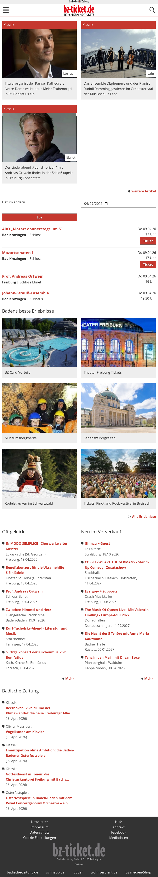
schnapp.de (55, 872)
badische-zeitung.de (22, 872)
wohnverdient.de (104, 872)
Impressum (40, 827)
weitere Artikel (143, 191)
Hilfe (118, 821)
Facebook (118, 832)
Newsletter (39, 821)
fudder (77, 872)
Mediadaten (118, 837)
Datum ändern (13, 202)
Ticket (148, 241)
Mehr (69, 678)
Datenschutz (39, 832)
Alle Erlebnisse (144, 516)
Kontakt (118, 827)
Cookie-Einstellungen (39, 837)
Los (39, 217)
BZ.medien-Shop (138, 872)
